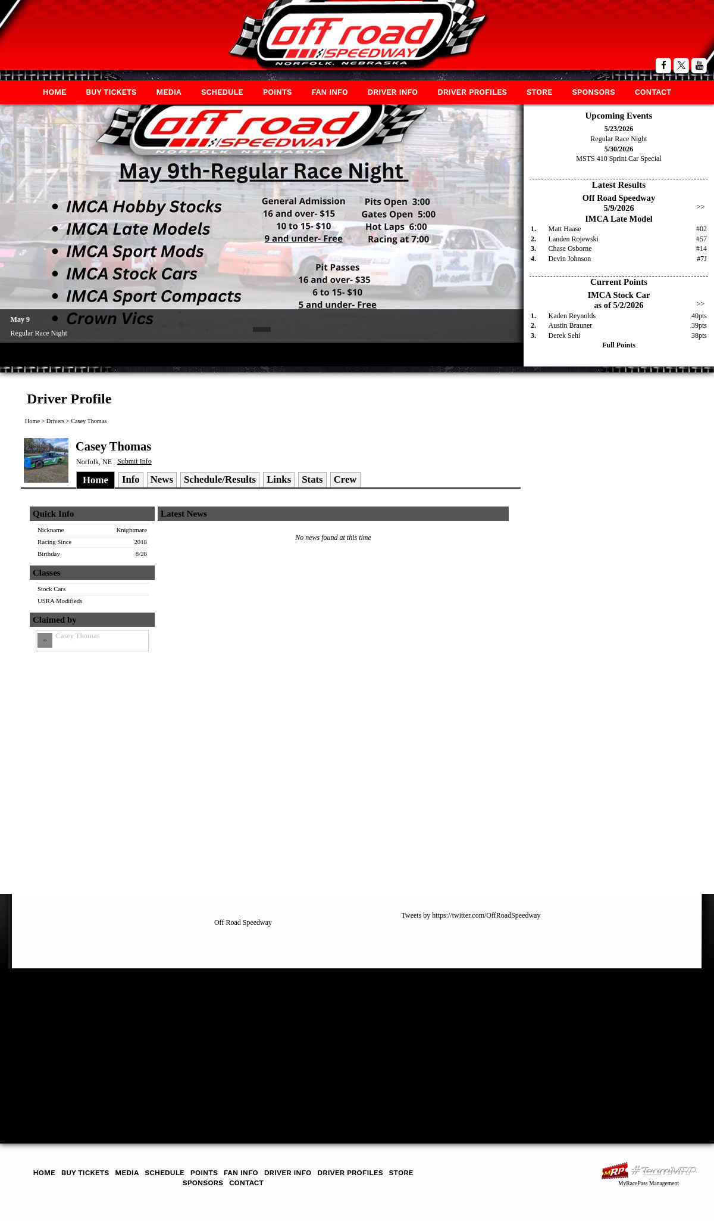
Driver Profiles (472, 92)
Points (277, 92)
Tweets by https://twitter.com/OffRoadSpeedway (471, 915)
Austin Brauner (571, 325)
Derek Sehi (565, 335)
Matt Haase (565, 229)
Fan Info (329, 92)
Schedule (222, 92)
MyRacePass (648, 1170)
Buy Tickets (111, 92)
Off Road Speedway (243, 922)
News (162, 479)
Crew (345, 479)
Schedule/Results (220, 479)
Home (55, 92)
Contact (653, 92)
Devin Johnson (570, 258)
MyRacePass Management (648, 1183)
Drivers (55, 421)
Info (131, 479)
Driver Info (393, 92)
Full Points (618, 345)
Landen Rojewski (574, 239)
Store (539, 92)
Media (168, 92)
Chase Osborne (570, 248)
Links (279, 479)
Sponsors (593, 92)
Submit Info (134, 461)
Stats (312, 479)
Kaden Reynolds (572, 316)
